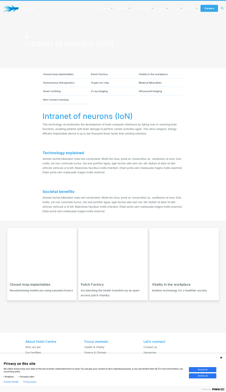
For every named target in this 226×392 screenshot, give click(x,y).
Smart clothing (52, 91)
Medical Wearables (150, 82)
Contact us (150, 347)
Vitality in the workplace (153, 74)
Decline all (202, 376)
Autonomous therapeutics (59, 82)
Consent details (11, 382)
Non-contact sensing (55, 99)
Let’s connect (154, 342)
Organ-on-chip (100, 82)
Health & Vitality (94, 347)
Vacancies (149, 352)
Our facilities (33, 352)
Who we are (33, 347)
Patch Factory (99, 74)
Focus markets (96, 342)
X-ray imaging (99, 91)
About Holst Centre (40, 342)
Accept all (202, 369)
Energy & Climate (95, 352)
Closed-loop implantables (58, 74)
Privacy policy (29, 382)
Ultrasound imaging (150, 91)
